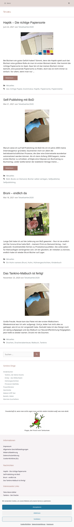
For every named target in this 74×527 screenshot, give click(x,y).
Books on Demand (19, 179)
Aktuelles (10, 85)
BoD (8, 179)
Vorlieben (37, 519)
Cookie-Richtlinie (26, 524)
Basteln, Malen (8, 396)
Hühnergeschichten (42, 262)
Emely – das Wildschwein (13, 378)
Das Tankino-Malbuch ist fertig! (23, 273)
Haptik (36, 89)
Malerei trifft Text (9, 393)
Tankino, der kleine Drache (14, 375)
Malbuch (35, 342)
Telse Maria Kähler (9, 492)
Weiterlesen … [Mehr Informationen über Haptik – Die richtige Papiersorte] (10, 78)
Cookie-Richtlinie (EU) (10, 458)
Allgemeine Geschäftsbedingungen (15, 449)
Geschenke (7, 390)
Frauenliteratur (8, 387)
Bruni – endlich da (15, 193)
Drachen (9, 342)
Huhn (30, 262)
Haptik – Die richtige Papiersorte (24, 22)
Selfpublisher (53, 179)
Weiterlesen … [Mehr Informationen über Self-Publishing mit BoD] (10, 168)
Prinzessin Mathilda (12, 384)
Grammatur (28, 89)
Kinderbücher (8, 372)
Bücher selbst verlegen (37, 179)
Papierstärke (57, 89)
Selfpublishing (9, 182)
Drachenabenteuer (23, 342)
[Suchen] (37, 354)
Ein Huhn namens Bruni (16, 262)
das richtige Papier (14, 89)
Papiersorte (45, 89)
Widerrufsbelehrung (10, 452)
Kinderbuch (56, 262)
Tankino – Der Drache (10, 495)
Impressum (49, 524)
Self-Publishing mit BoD (18, 99)
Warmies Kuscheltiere (11, 399)
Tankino (43, 342)
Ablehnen (37, 513)
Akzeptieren (37, 507)
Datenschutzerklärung (38, 524)
